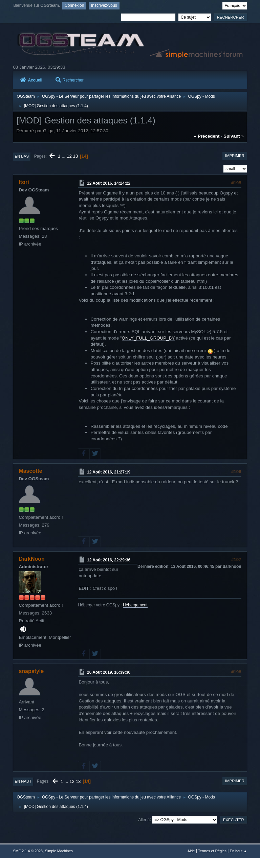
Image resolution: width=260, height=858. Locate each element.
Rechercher (70, 80)
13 (75, 156)
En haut (23, 781)
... (64, 156)
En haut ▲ (238, 851)
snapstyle (31, 671)
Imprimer (234, 156)
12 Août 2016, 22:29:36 (108, 559)
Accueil (31, 80)
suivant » (233, 136)
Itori (24, 182)
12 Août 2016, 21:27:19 (108, 472)
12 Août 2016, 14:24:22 (108, 183)
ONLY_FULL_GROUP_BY (148, 338)
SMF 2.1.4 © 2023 (28, 851)
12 (69, 156)
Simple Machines (59, 851)
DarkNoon (31, 559)
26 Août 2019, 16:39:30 (108, 672)
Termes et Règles (212, 851)
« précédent (207, 136)
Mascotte (30, 471)
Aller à (144, 819)
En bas (22, 156)
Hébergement (135, 605)
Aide (191, 851)
